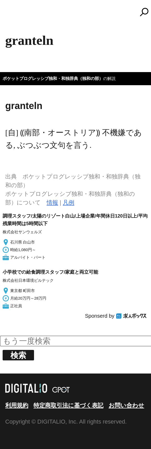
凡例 (68, 202)
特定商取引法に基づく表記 (68, 405)
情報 (52, 202)
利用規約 (16, 405)
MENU (13, 14)
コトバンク (78, 12)
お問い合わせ (126, 405)
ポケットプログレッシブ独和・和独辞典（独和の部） (53, 78)
